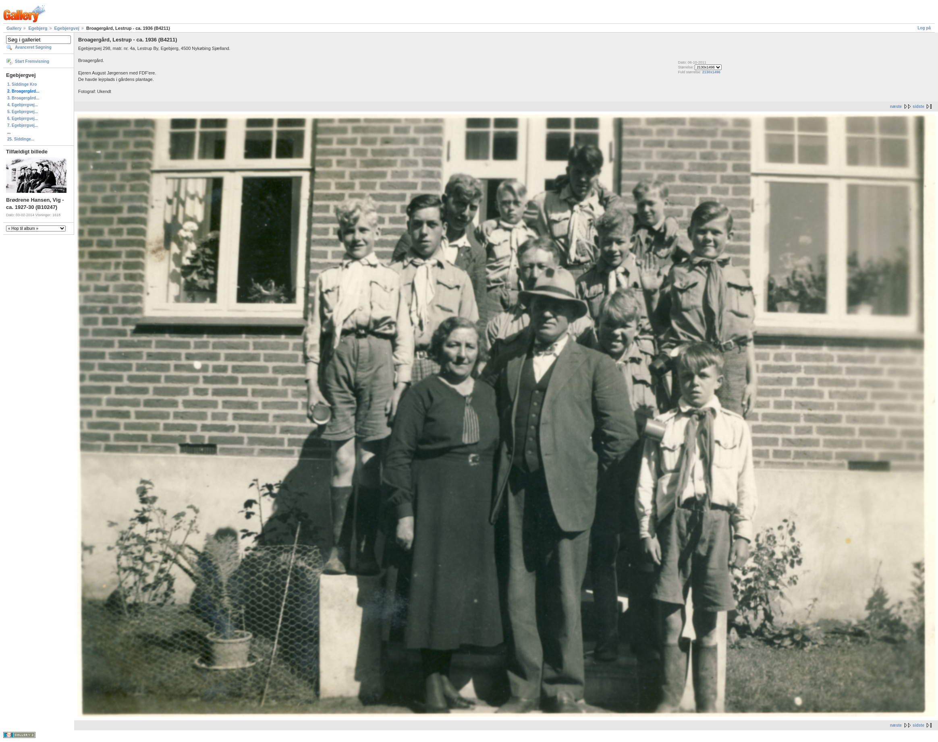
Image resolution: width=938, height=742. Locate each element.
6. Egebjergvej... (22, 118)
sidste (918, 106)
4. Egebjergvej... (22, 105)
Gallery (13, 28)
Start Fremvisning (32, 61)
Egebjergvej (66, 28)
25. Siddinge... (20, 139)
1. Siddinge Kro (22, 84)
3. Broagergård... (23, 98)
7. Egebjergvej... (22, 125)
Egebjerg (37, 28)
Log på (924, 28)
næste (896, 106)
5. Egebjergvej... (22, 112)
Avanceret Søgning (33, 47)
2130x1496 (711, 72)
